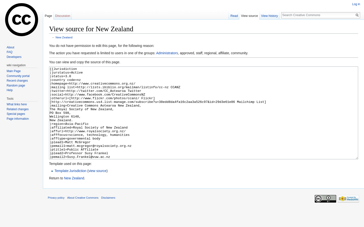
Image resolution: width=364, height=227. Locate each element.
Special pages (16, 114)
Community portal (18, 76)
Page (48, 16)
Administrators (167, 53)
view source (98, 189)
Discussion (62, 16)
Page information (18, 118)
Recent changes (17, 80)
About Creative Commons (83, 216)
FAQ (9, 52)
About (10, 47)
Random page (16, 85)
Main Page (13, 71)
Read (234, 16)
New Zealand (64, 37)
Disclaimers (108, 216)
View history (269, 16)
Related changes (18, 109)
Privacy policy (56, 216)
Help (10, 90)
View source (249, 16)
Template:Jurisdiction (70, 189)
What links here (17, 104)
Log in (356, 4)
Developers (14, 57)
